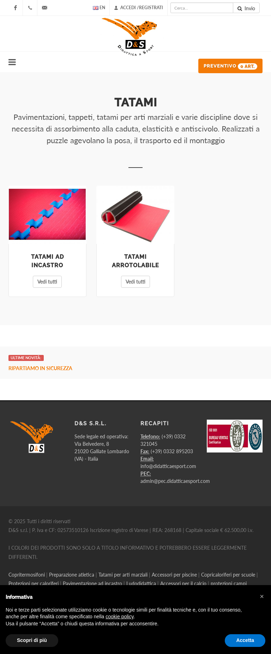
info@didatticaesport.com (168, 466)
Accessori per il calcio (183, 583)
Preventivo (230, 66)
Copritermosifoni (26, 575)
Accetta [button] (245, 640)
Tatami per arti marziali (122, 575)
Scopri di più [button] (32, 640)
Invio (246, 8)
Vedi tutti (47, 282)
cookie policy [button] (119, 616)
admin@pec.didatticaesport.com (175, 481)
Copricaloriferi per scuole (228, 575)
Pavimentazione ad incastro (92, 583)
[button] (261, 596)
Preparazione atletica (71, 575)
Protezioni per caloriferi (33, 583)
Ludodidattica (141, 583)
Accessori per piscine (174, 575)
